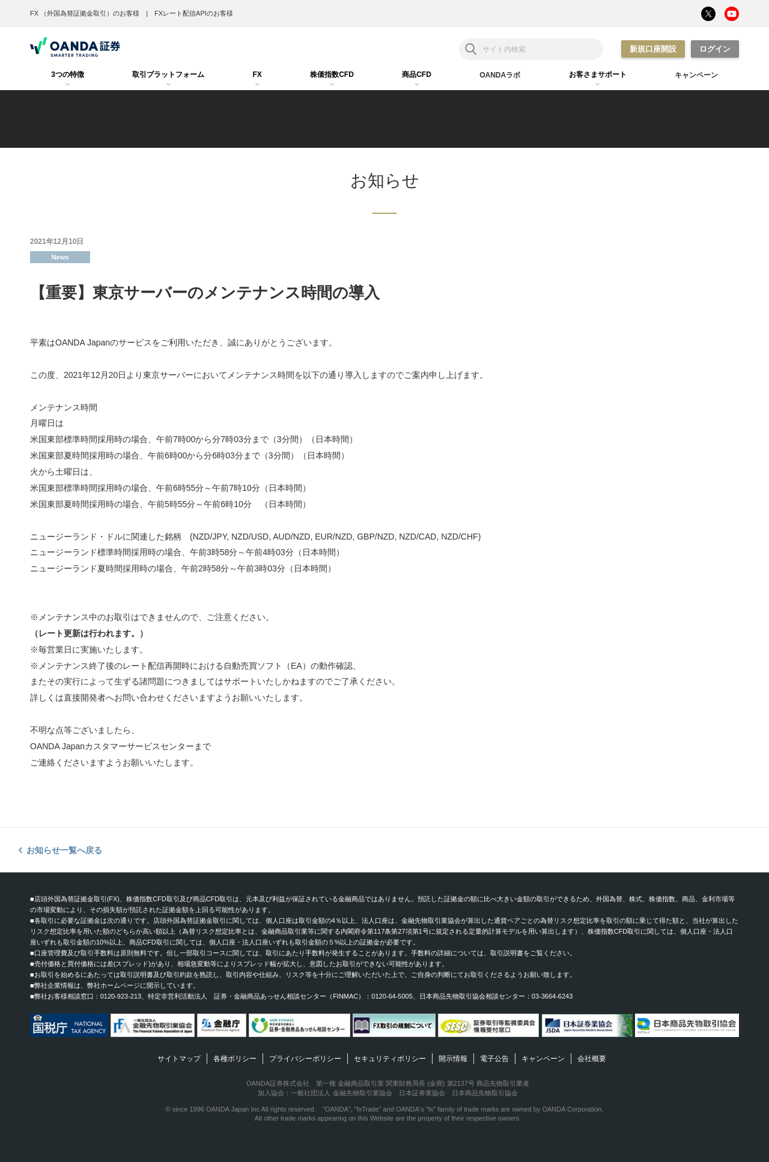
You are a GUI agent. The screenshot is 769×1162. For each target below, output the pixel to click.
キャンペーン (543, 1058)
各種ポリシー (235, 1058)
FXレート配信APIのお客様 (193, 13)
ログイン (715, 48)
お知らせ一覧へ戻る (64, 850)
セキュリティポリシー (390, 1058)
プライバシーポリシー (305, 1058)
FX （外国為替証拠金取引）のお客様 (84, 13)
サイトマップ (179, 1058)
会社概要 (591, 1058)
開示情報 (453, 1058)
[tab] (67, 75)
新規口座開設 (653, 48)
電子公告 (494, 1058)
